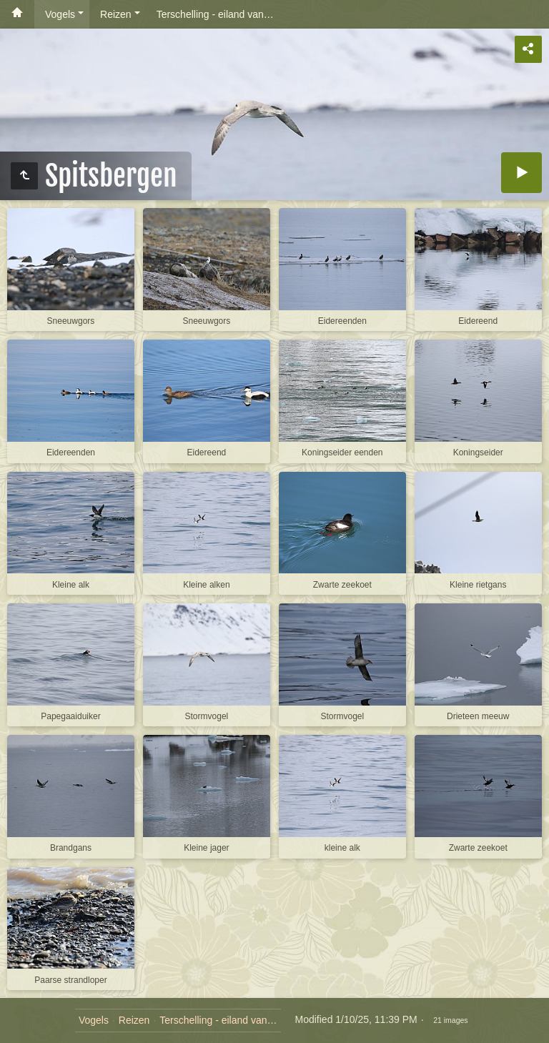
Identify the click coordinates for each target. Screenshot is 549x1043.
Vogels (60, 14)
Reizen (116, 14)
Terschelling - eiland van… (215, 14)
